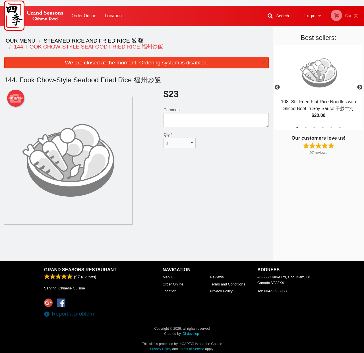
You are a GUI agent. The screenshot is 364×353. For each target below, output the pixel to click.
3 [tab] (314, 127)
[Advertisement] (136, 242)
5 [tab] (331, 127)
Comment (216, 117)
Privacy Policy (221, 291)
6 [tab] (340, 127)
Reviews (217, 277)
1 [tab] (297, 127)
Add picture (16, 98)
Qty (180, 140)
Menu (167, 277)
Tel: (272, 291)
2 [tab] (306, 127)
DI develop (191, 334)
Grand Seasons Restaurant (80, 269)
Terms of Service (191, 349)
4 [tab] (323, 127)
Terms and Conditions (227, 284)
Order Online (84, 15)
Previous (277, 87)
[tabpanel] (318, 87)
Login (309, 15)
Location (113, 15)
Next (360, 87)
